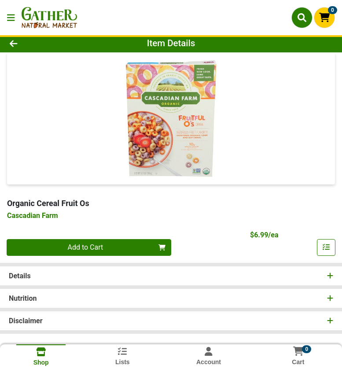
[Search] (302, 17)
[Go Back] (48, 43)
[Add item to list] (326, 247)
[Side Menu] (11, 17)
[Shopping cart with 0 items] (324, 17)
